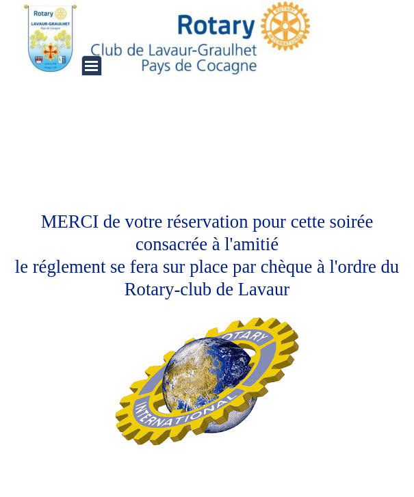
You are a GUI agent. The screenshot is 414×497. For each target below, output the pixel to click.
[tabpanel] (207, 305)
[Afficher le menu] (91, 65)
